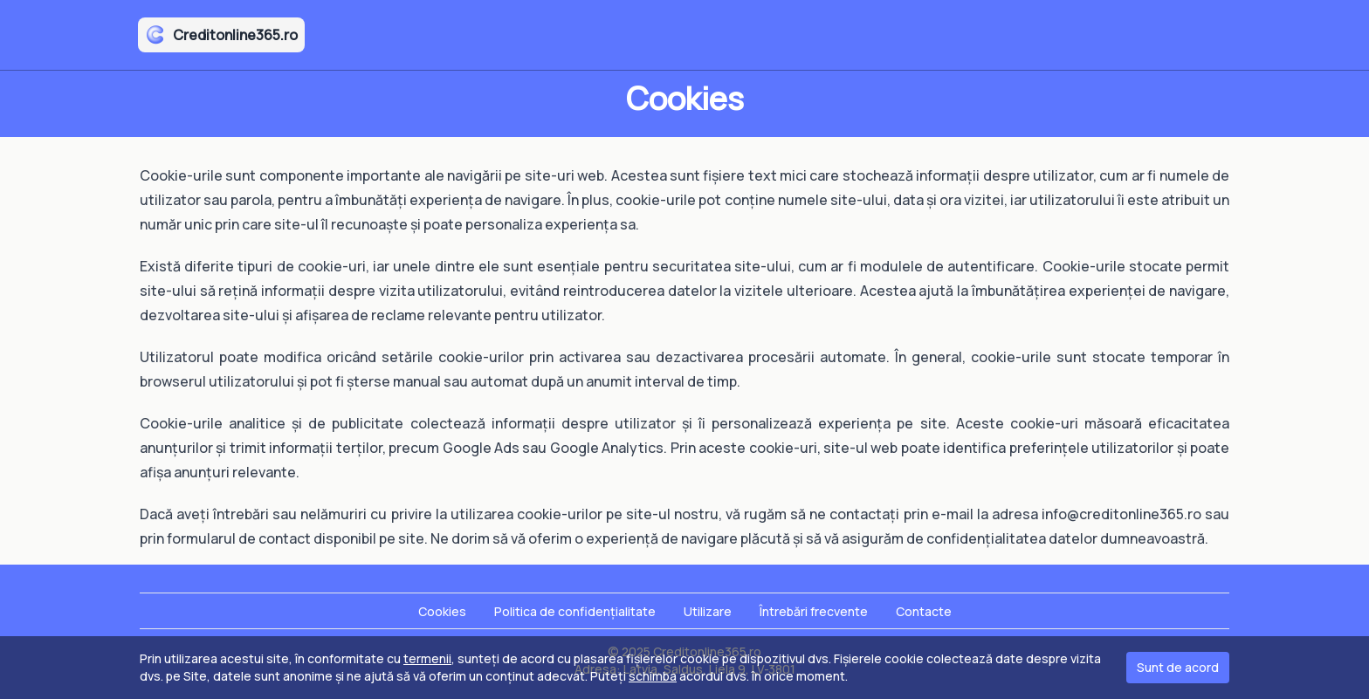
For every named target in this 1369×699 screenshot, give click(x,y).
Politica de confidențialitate (575, 611)
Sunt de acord (1178, 667)
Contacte (924, 611)
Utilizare (708, 611)
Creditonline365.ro (221, 34)
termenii (427, 658)
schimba (653, 676)
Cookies (442, 611)
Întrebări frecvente (814, 611)
